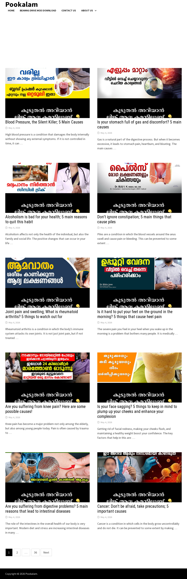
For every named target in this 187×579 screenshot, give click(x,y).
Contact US (68, 10)
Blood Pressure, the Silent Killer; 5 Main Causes (44, 122)
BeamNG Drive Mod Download (38, 10)
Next (46, 552)
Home (11, 10)
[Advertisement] (93, 37)
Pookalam (31, 573)
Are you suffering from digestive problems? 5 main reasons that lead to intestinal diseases (46, 509)
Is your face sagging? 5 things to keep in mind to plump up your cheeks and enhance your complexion (137, 411)
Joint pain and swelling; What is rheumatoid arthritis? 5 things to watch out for (41, 314)
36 (35, 552)
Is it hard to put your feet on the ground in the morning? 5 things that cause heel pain (134, 314)
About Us (87, 10)
